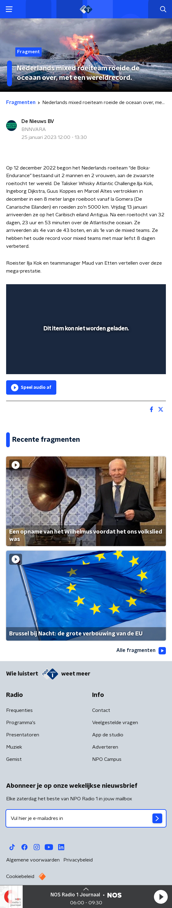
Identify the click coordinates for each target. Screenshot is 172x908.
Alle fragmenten (141, 650)
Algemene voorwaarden (33, 860)
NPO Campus (107, 759)
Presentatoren (22, 734)
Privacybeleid (78, 860)
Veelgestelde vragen (115, 722)
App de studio (107, 734)
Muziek (14, 747)
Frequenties (19, 710)
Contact (101, 710)
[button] (160, 896)
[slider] (85, 363)
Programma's (21, 722)
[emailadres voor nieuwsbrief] (86, 818)
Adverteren (105, 747)
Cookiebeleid (20, 876)
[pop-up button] (132, 292)
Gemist (14, 759)
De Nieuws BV (37, 121)
